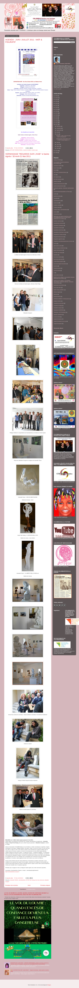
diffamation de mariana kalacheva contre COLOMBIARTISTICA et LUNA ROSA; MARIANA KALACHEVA (63, 217)
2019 (56, 109)
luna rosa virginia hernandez (60, 263)
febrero (58, 146)
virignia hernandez (58, 323)
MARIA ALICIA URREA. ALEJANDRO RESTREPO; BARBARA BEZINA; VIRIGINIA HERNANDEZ (63, 282)
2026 (56, 95)
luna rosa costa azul (39, 880)
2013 (56, 120)
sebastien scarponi (58, 307)
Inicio (29, 885)
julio (57, 132)
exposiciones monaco (58, 223)
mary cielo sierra (57, 287)
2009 (56, 152)
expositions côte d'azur (59, 230)
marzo (57, 144)
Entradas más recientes (11, 885)
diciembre (58, 126)
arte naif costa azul (58, 179)
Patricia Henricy (57, 296)
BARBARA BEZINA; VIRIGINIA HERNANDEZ (64, 188)
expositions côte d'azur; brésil (60, 232)
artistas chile (56, 181)
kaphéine (56, 254)
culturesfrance (57, 214)
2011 (56, 124)
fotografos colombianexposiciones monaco (63, 241)
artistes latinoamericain (59, 186)
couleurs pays (35, 150)
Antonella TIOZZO (14, 880)
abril (57, 142)
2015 (56, 117)
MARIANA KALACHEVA (59, 285)
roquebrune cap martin (59, 303)
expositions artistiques (59, 225)
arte (54, 174)
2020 (56, 107)
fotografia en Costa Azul (59, 234)
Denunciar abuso (58, 328)
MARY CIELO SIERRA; (59, 289)
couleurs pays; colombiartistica (60, 209)
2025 (56, 97)
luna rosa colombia (58, 257)
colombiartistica (22, 880)
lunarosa (56, 266)
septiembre (59, 130)
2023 (56, 101)
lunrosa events (57, 270)
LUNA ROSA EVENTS (59, 261)
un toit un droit (57, 316)
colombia (56, 198)
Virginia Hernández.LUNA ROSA (62, 63)
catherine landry (57, 196)
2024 (56, 99)
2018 (56, 111)
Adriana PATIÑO (57, 160)
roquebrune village (58, 305)
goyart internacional (58, 250)
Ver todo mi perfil (57, 89)
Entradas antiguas (45, 885)
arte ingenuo (56, 176)
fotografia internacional (59, 236)
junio (57, 134)
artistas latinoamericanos (59, 183)
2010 (56, 150)
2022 (56, 103)
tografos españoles (58, 314)
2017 (56, 113)
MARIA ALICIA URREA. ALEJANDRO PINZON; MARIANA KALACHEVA (64, 278)
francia (55, 243)
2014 (56, 118)
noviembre (58, 128)
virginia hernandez (58, 319)
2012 (56, 122)
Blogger (49, 984)
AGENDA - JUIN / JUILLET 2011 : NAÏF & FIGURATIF (63, 136)
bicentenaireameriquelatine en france (62, 191)
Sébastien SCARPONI (59, 310)
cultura (55, 211)
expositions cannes (58, 227)
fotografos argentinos (58, 239)
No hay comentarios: (19, 148)
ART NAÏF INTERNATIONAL (16, 150)
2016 (56, 115)
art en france (56, 168)
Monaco (55, 294)
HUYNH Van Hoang (30, 880)
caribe (55, 193)
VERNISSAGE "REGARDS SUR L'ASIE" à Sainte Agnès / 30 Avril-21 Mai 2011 (27, 155)
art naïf (55, 170)
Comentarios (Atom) (30, 889)
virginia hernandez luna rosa (60, 321)
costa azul (56, 202)
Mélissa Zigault (57, 292)
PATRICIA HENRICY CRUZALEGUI (62, 298)
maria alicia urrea (57, 275)
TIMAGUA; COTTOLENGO (60, 312)
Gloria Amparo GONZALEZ (60, 248)
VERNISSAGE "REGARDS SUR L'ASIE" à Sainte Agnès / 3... (63, 139)
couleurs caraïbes (27, 150)
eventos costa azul (58, 221)
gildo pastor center (58, 245)
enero (57, 148)
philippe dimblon (57, 301)
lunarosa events (57, 268)
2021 (56, 105)
